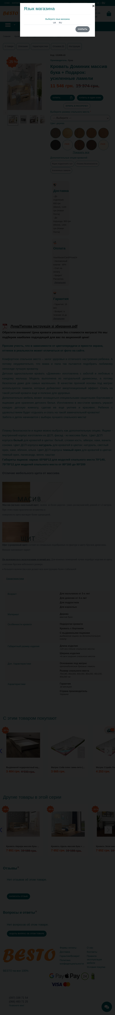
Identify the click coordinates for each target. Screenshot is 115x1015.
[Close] (93, 4)
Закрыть (82, 29)
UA (54, 22)
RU (60, 22)
